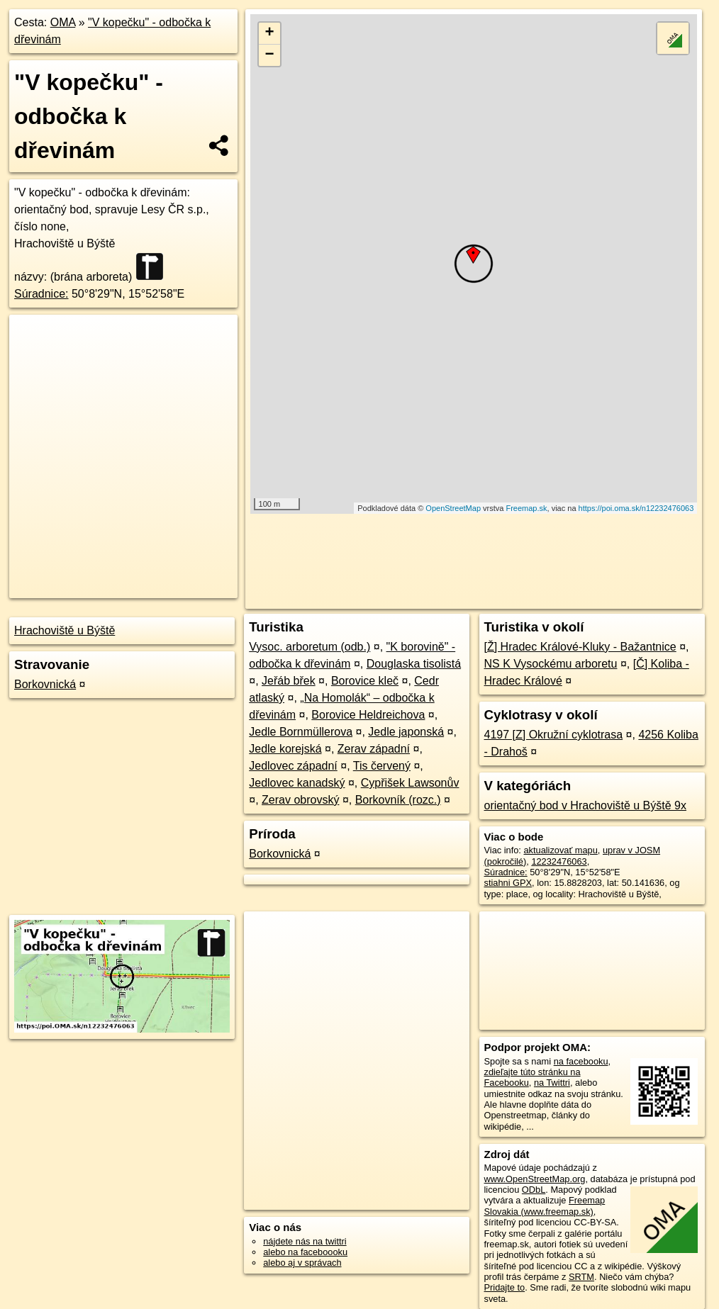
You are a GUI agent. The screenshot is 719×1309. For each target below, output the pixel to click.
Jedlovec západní (293, 766)
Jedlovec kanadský (297, 783)
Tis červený (382, 766)
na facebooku (581, 1061)
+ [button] (269, 33)
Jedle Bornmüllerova (300, 732)
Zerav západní (374, 749)
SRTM (581, 1276)
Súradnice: (41, 294)
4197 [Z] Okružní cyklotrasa (553, 735)
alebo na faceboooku (305, 1252)
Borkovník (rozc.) (398, 800)
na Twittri (552, 1082)
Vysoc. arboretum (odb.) (309, 647)
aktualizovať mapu (560, 850)
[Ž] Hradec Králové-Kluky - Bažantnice (580, 647)
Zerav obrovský (300, 800)
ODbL (533, 1189)
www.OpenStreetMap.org (535, 1179)
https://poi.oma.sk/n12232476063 (636, 508)
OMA (63, 22)
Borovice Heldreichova (368, 715)
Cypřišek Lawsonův (410, 783)
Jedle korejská (285, 749)
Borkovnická (45, 684)
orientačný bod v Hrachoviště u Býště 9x (585, 805)
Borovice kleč (364, 681)
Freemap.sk (526, 508)
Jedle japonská (406, 732)
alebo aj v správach (302, 1262)
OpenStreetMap (453, 508)
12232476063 (558, 861)
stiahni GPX (508, 882)
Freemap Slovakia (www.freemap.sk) (545, 1205)
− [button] (269, 55)
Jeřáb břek (289, 681)
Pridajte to (504, 1287)
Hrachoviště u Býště (64, 630)
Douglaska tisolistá (414, 664)
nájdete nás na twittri (304, 1241)
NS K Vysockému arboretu (551, 664)
